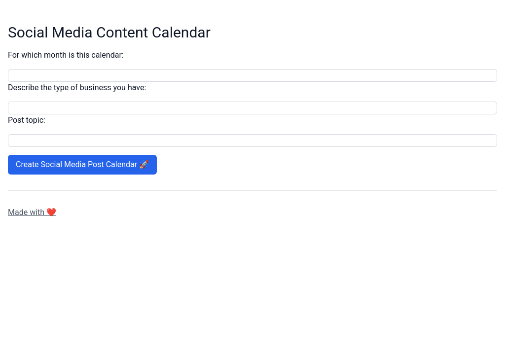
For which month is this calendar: (66, 55)
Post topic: (26, 120)
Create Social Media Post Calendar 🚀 (82, 164)
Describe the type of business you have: (77, 87)
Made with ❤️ (32, 212)
